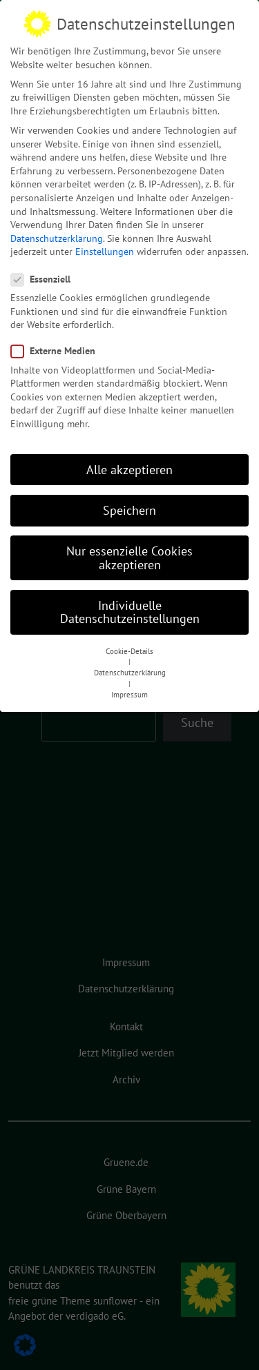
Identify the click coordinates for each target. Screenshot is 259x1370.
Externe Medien (57, 347)
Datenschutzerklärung (56, 234)
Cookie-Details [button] (129, 647)
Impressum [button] (129, 690)
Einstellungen (104, 247)
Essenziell (44, 275)
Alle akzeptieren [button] (129, 465)
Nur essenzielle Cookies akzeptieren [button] (129, 554)
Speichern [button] (129, 506)
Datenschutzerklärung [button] (130, 668)
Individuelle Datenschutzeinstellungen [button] (130, 608)
